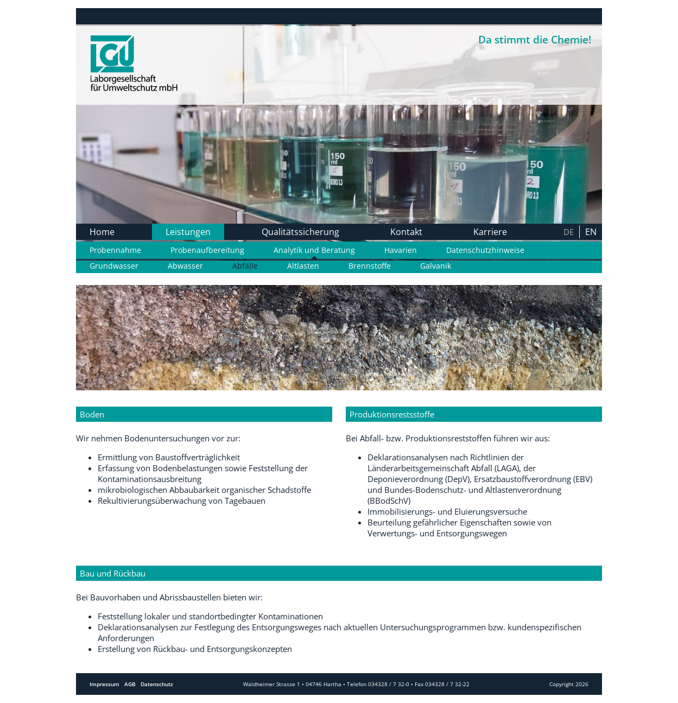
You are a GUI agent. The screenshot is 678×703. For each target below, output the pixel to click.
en (591, 232)
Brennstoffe (369, 266)
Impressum (104, 684)
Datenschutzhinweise (485, 250)
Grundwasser (114, 266)
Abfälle (245, 266)
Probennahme (115, 250)
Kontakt (406, 232)
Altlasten (303, 266)
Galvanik (435, 266)
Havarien (400, 250)
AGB (130, 684)
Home (102, 232)
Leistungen (188, 232)
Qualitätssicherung (300, 232)
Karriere (490, 232)
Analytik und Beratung (314, 250)
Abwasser (185, 266)
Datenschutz (157, 684)
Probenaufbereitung (207, 250)
